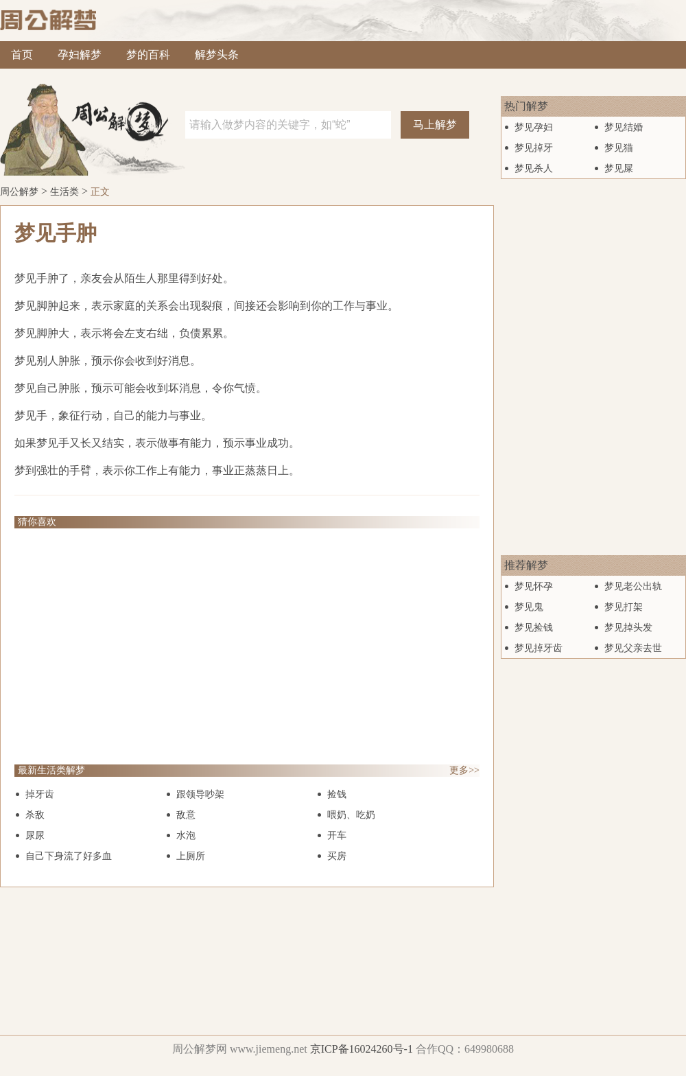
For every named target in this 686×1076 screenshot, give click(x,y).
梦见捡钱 (533, 627)
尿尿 (35, 835)
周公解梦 (19, 192)
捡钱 (336, 794)
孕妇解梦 (80, 54)
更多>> (464, 770)
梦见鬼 (528, 607)
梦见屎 (618, 168)
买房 (336, 856)
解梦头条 (217, 54)
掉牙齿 (39, 794)
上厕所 (190, 856)
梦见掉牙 (533, 148)
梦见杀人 (533, 168)
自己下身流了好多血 (68, 856)
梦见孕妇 (533, 127)
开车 (336, 835)
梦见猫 (618, 148)
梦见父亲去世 (633, 648)
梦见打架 (623, 607)
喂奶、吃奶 (351, 815)
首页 (22, 54)
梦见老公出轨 (633, 586)
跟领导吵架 (200, 794)
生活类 (64, 192)
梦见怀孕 (533, 586)
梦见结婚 (623, 127)
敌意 (186, 815)
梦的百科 (148, 54)
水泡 (186, 835)
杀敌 (35, 815)
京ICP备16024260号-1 (361, 1049)
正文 (100, 192)
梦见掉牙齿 (538, 648)
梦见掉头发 (628, 627)
